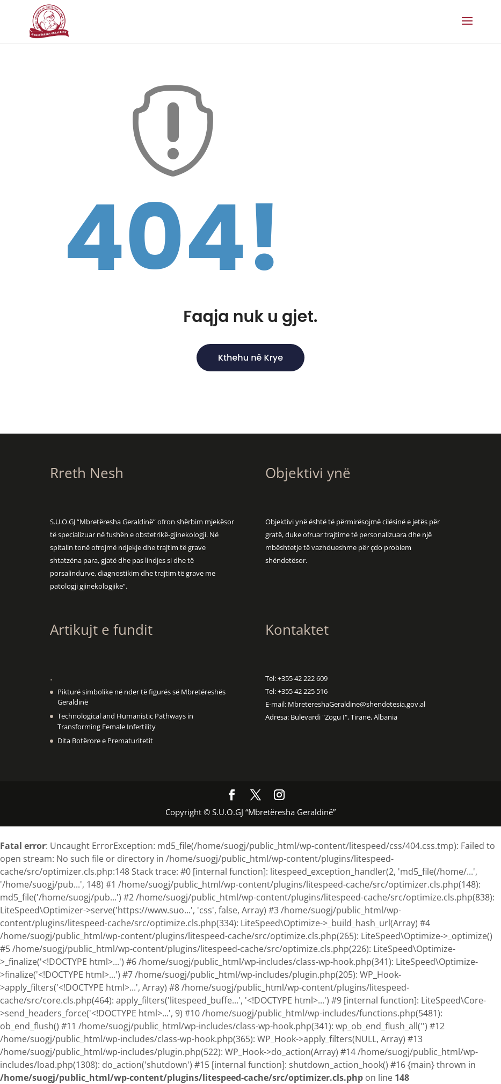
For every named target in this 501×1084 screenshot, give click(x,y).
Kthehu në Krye (250, 357)
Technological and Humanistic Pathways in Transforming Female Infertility (125, 721)
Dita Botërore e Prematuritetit (105, 740)
